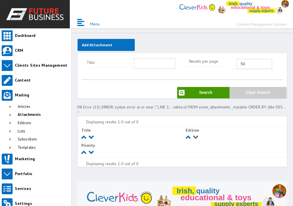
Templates (27, 147)
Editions (24, 122)
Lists (21, 131)
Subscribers (27, 139)
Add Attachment (97, 44)
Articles (24, 106)
